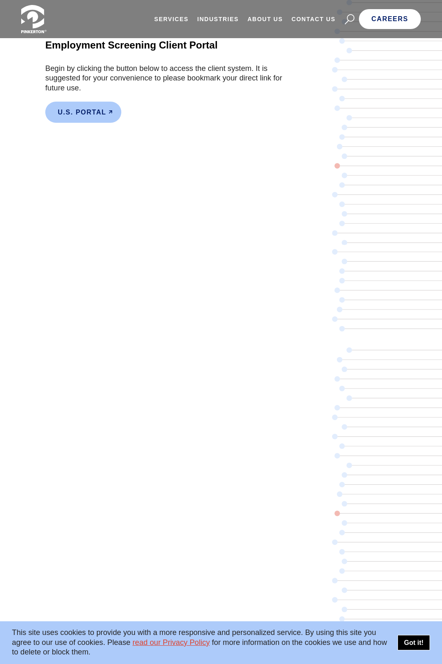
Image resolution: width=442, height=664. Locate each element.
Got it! (413, 642)
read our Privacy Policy (171, 642)
